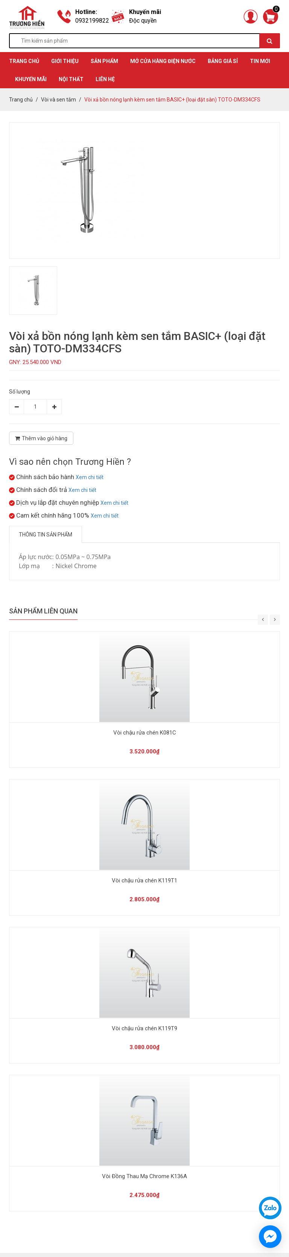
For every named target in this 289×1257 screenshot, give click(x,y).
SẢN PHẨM (104, 61)
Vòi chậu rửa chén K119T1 (144, 880)
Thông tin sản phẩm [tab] (45, 535)
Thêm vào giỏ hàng (41, 438)
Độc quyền (143, 20)
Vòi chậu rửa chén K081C (144, 732)
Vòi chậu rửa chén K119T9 (144, 1028)
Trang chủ (21, 100)
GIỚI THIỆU (65, 61)
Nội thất (71, 79)
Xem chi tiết (89, 477)
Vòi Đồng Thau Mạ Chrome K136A (144, 1176)
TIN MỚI (260, 61)
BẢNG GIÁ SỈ (223, 61)
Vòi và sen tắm (58, 100)
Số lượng (19, 392)
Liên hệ (105, 79)
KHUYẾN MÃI (31, 79)
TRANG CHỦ (24, 61)
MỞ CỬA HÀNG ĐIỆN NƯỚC (163, 61)
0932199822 (92, 20)
